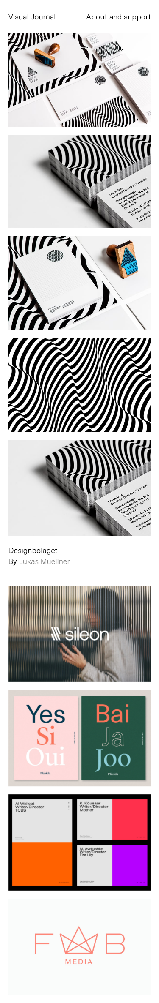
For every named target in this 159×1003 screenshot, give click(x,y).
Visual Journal (32, 16)
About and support (118, 16)
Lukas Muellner (44, 561)
